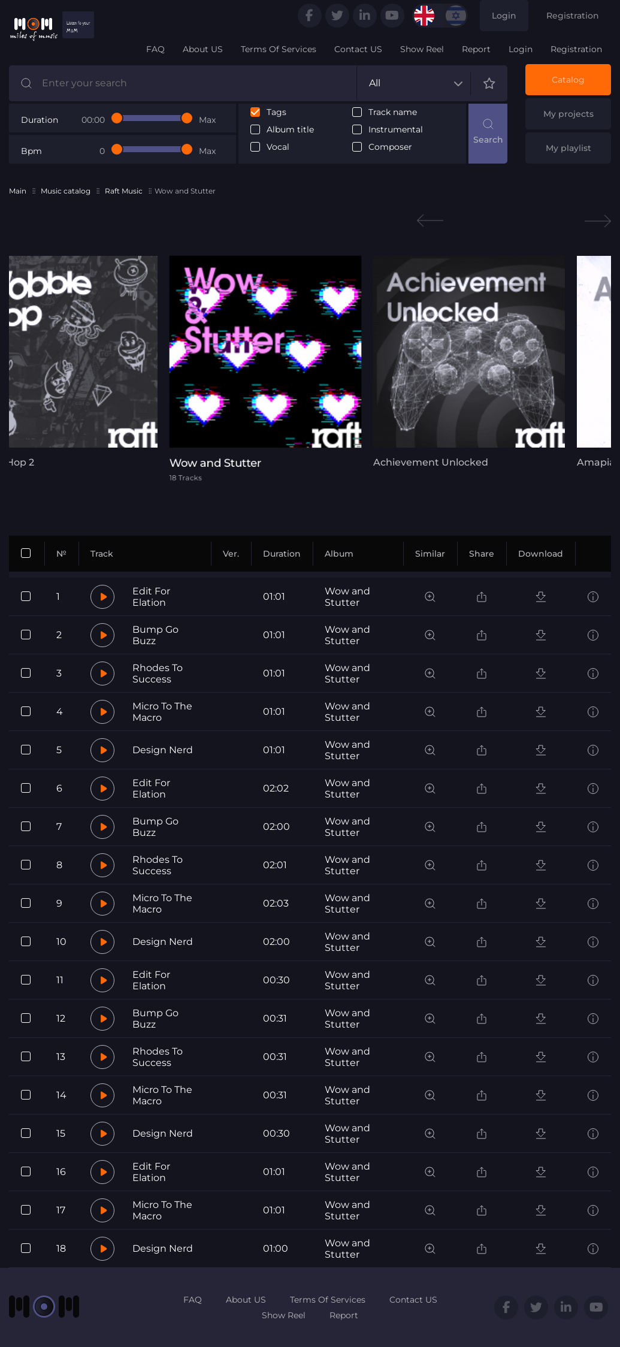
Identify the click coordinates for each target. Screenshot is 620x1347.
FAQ (155, 49)
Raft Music (124, 190)
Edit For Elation (151, 596)
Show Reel (422, 49)
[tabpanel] (310, 368)
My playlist (568, 148)
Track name (392, 112)
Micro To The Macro (162, 711)
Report (476, 49)
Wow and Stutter (347, 596)
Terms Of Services (278, 49)
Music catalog (65, 190)
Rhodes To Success (157, 673)
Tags (276, 112)
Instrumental (395, 130)
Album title (290, 130)
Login (504, 15)
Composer (390, 147)
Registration (572, 15)
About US (203, 49)
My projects (568, 113)
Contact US (358, 49)
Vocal (278, 147)
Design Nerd (162, 750)
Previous (430, 221)
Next (598, 221)
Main (17, 190)
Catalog (568, 79)
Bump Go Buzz (155, 635)
